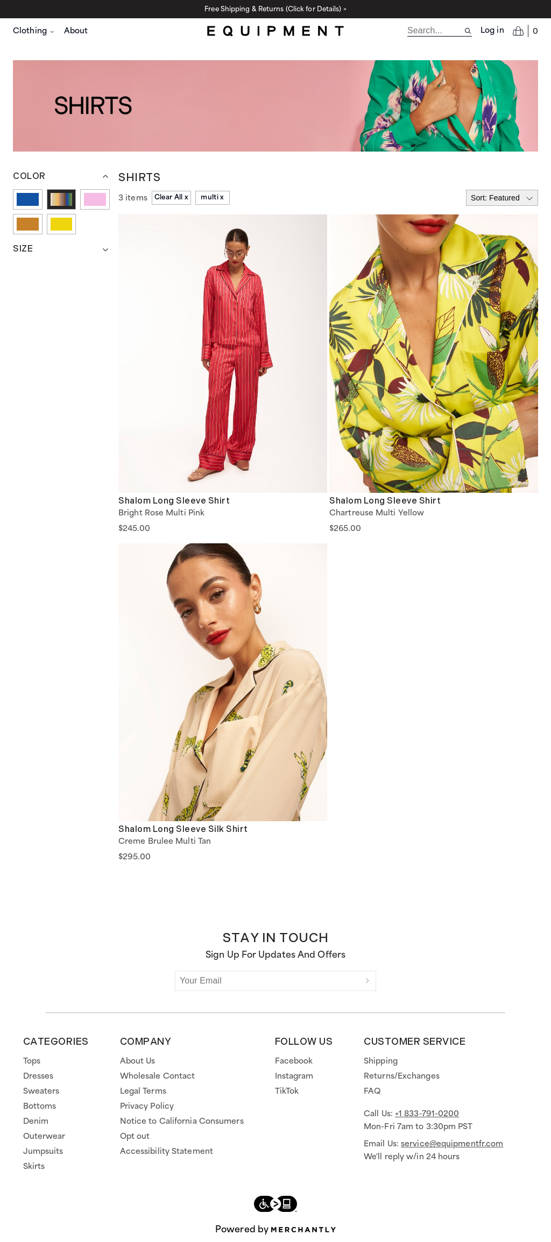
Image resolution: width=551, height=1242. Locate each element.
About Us (138, 1061)
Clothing (34, 31)
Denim (36, 1121)
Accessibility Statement (166, 1151)
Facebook (294, 1061)
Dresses (38, 1076)
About (76, 31)
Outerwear (44, 1136)
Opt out (135, 1136)
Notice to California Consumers (182, 1121)
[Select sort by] (502, 198)
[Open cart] (525, 31)
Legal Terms (143, 1091)
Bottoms (39, 1106)
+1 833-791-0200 (427, 1114)
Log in (492, 30)
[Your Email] (267, 980)
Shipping (381, 1061)
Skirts (34, 1167)
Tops (31, 1061)
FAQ (372, 1091)
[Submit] (367, 980)
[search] (435, 30)
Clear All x (171, 197)
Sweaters (41, 1091)
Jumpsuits (43, 1151)
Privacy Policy (147, 1106)
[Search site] (468, 31)
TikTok (287, 1091)
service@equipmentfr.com (452, 1144)
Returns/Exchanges (402, 1076)
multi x (212, 197)
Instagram (294, 1076)
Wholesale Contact (157, 1076)
